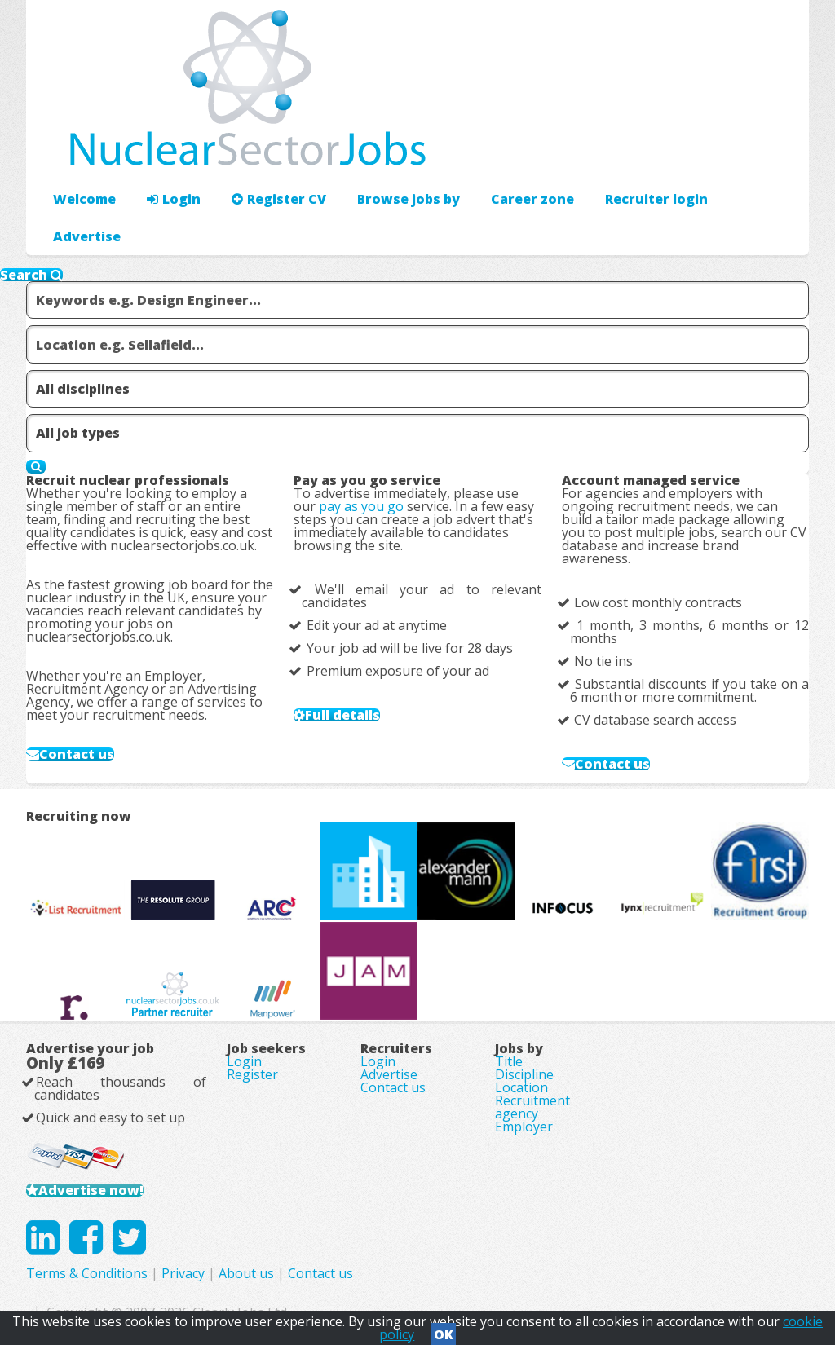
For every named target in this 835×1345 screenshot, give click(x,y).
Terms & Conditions (87, 1273)
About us (246, 1273)
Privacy (183, 1273)
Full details (342, 714)
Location (521, 1087)
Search (31, 274)
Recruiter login (656, 199)
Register (252, 1074)
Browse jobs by (408, 199)
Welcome (84, 199)
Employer (524, 1127)
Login (174, 199)
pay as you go (361, 506)
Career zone (532, 199)
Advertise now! (91, 1190)
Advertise (87, 236)
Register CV (279, 199)
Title (509, 1061)
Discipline (524, 1074)
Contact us (76, 754)
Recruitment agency (532, 1106)
